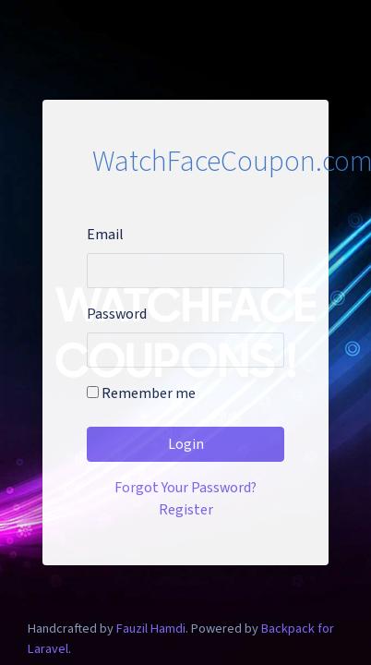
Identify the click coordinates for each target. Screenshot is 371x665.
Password (117, 314)
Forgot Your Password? (185, 488)
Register (186, 510)
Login (186, 444)
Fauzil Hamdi (151, 628)
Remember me (141, 393)
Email (105, 234)
